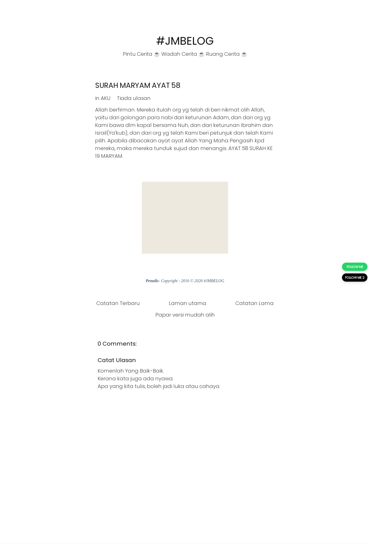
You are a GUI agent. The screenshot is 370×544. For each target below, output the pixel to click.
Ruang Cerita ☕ (226, 54)
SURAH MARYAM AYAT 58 (137, 85)
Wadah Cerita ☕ (183, 54)
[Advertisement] (185, 218)
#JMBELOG (185, 41)
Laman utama (187, 303)
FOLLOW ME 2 (354, 277)
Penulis (152, 281)
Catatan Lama (254, 303)
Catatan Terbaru (118, 303)
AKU (105, 98)
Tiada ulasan (134, 98)
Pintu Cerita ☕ (141, 54)
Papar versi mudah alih (185, 314)
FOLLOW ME (355, 266)
